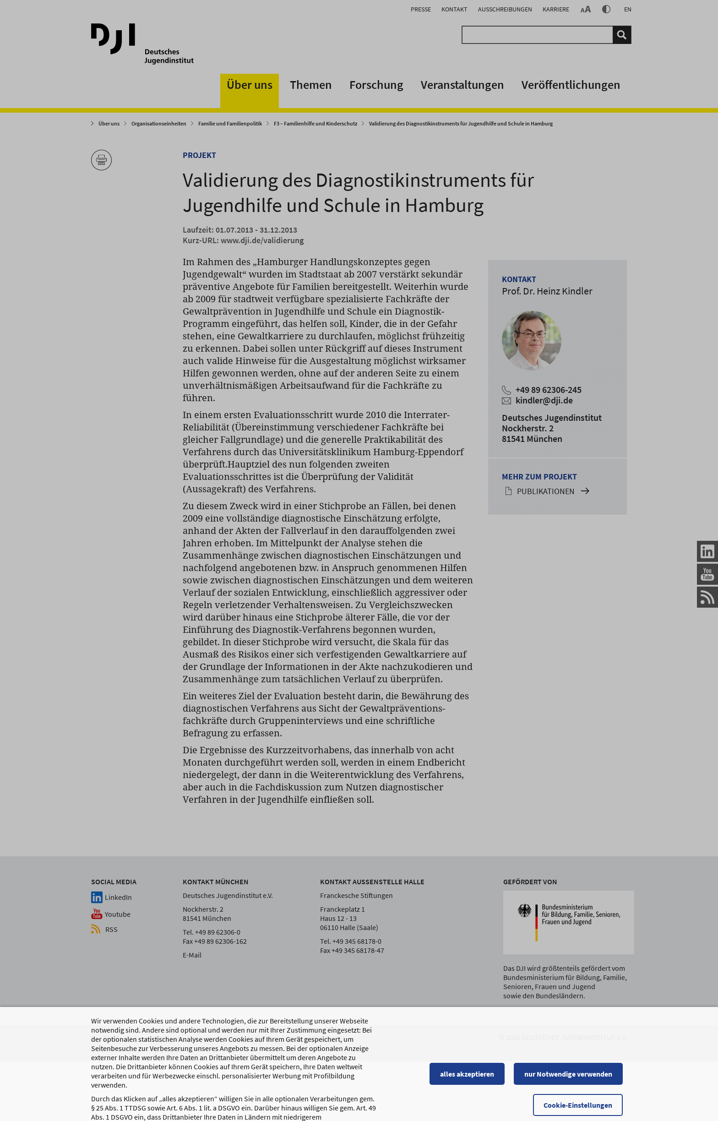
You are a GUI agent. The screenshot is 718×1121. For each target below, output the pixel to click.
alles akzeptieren (471, 1061)
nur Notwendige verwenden (572, 1061)
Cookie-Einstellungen (582, 1092)
